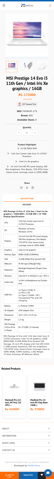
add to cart (9, 476)
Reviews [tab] (27, 204)
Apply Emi (28, 475)
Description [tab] (27, 198)
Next (44, 36)
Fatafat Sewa (34, 465)
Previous (9, 36)
